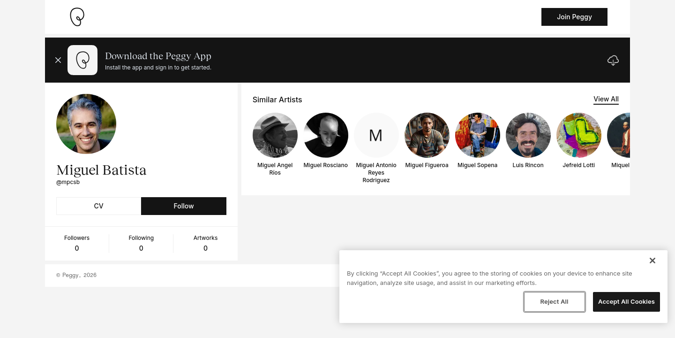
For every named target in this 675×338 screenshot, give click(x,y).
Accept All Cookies (626, 301)
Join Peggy (574, 17)
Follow (183, 206)
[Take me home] (77, 17)
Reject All (554, 301)
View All (606, 99)
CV (99, 206)
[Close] (652, 260)
